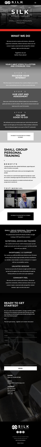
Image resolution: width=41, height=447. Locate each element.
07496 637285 (17, 377)
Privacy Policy (20, 443)
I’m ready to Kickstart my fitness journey (20, 136)
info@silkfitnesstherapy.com (16, 383)
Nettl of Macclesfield (20, 440)
